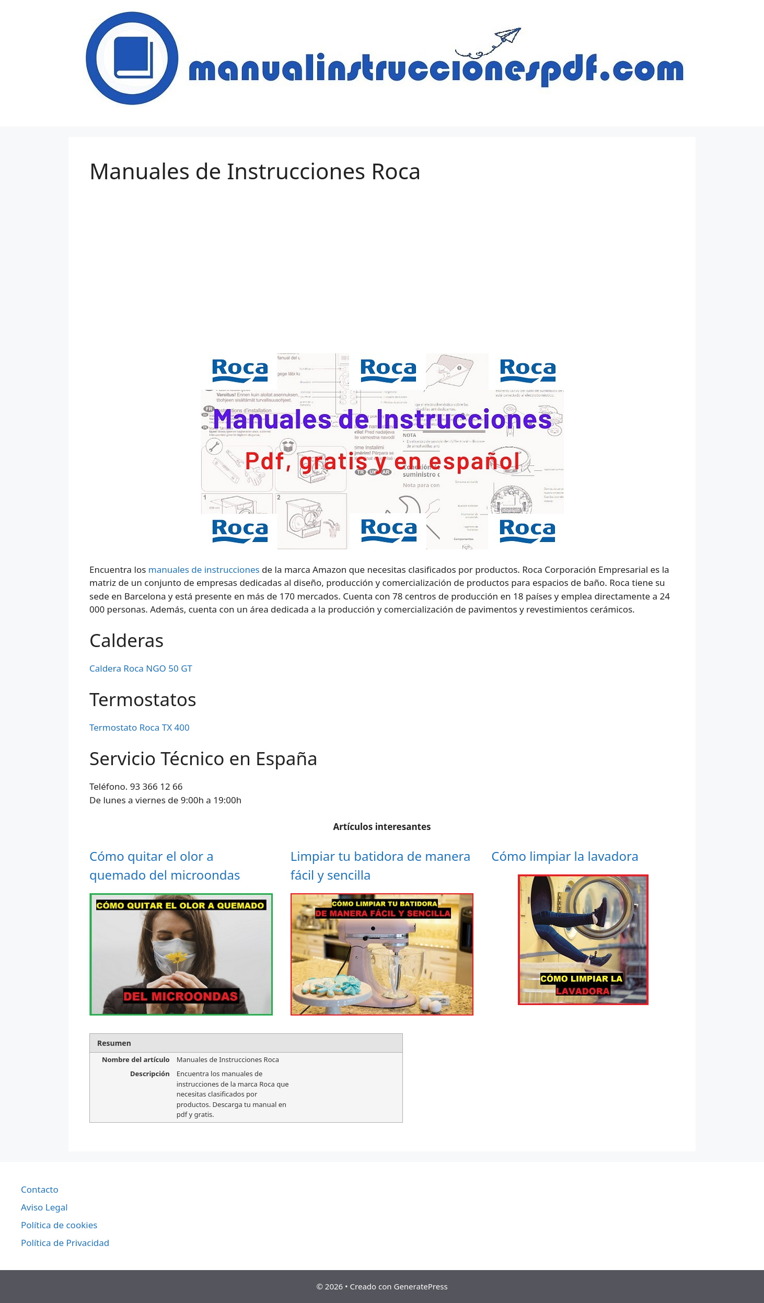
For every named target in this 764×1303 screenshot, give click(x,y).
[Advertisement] (382, 275)
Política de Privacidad (65, 1243)
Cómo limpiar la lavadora (565, 855)
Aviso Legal (44, 1207)
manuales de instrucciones (204, 569)
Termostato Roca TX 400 (139, 727)
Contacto (40, 1189)
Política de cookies (59, 1225)
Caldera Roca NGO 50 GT (140, 668)
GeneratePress (420, 1286)
